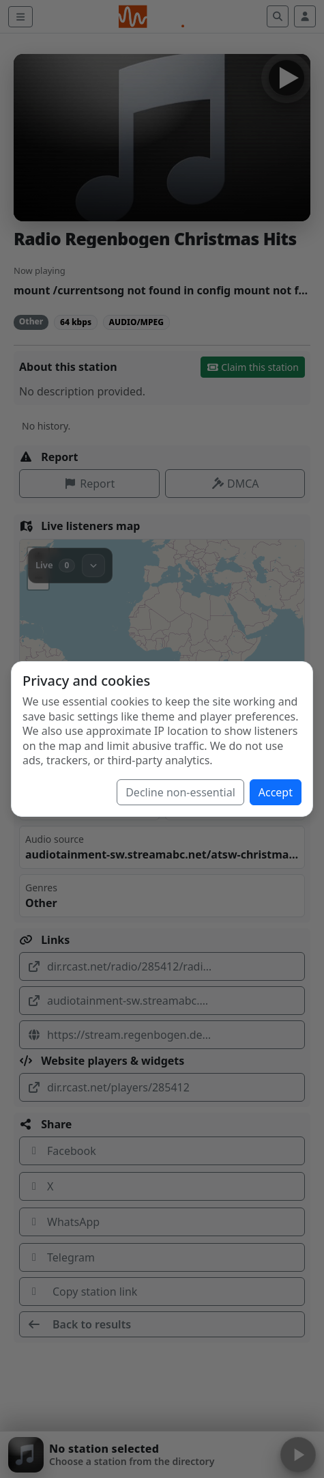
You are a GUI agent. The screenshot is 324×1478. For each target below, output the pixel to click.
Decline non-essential (180, 792)
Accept (276, 792)
